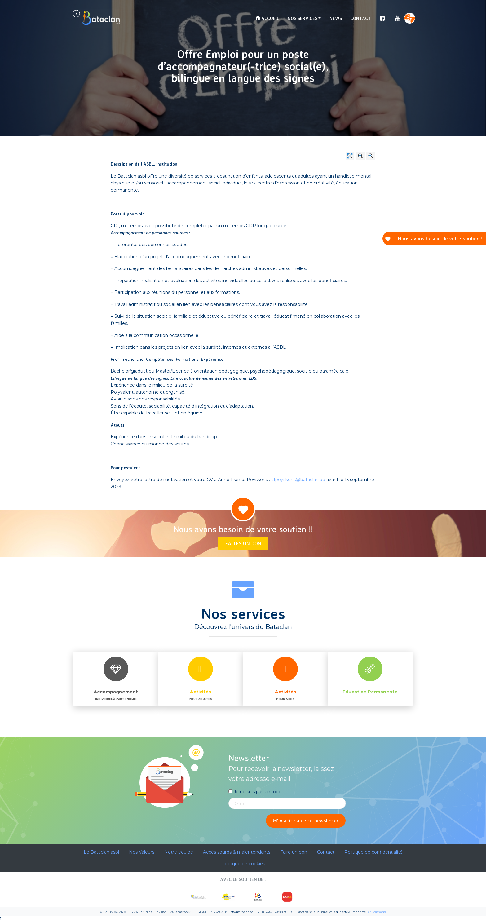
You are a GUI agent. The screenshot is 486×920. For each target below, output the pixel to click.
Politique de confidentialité (373, 852)
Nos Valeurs (141, 852)
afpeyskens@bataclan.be (298, 479)
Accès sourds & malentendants (236, 852)
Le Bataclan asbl (101, 852)
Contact (360, 18)
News (335, 18)
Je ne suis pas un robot (255, 791)
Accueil (267, 18)
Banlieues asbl (376, 911)
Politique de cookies (243, 863)
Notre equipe (178, 852)
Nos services (302, 18)
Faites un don (243, 543)
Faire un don (293, 852)
